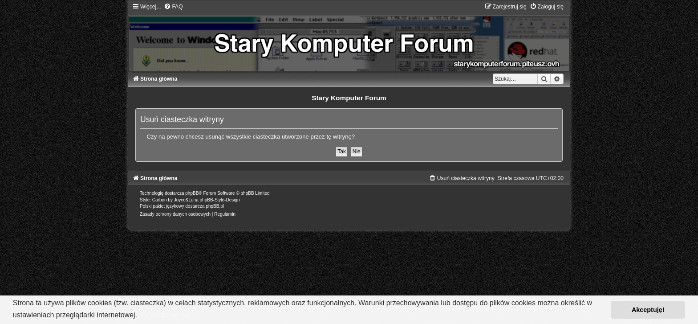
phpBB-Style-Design (220, 199)
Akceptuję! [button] (648, 309)
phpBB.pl (215, 206)
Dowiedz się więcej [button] (171, 315)
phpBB (192, 193)
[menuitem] (173, 7)
